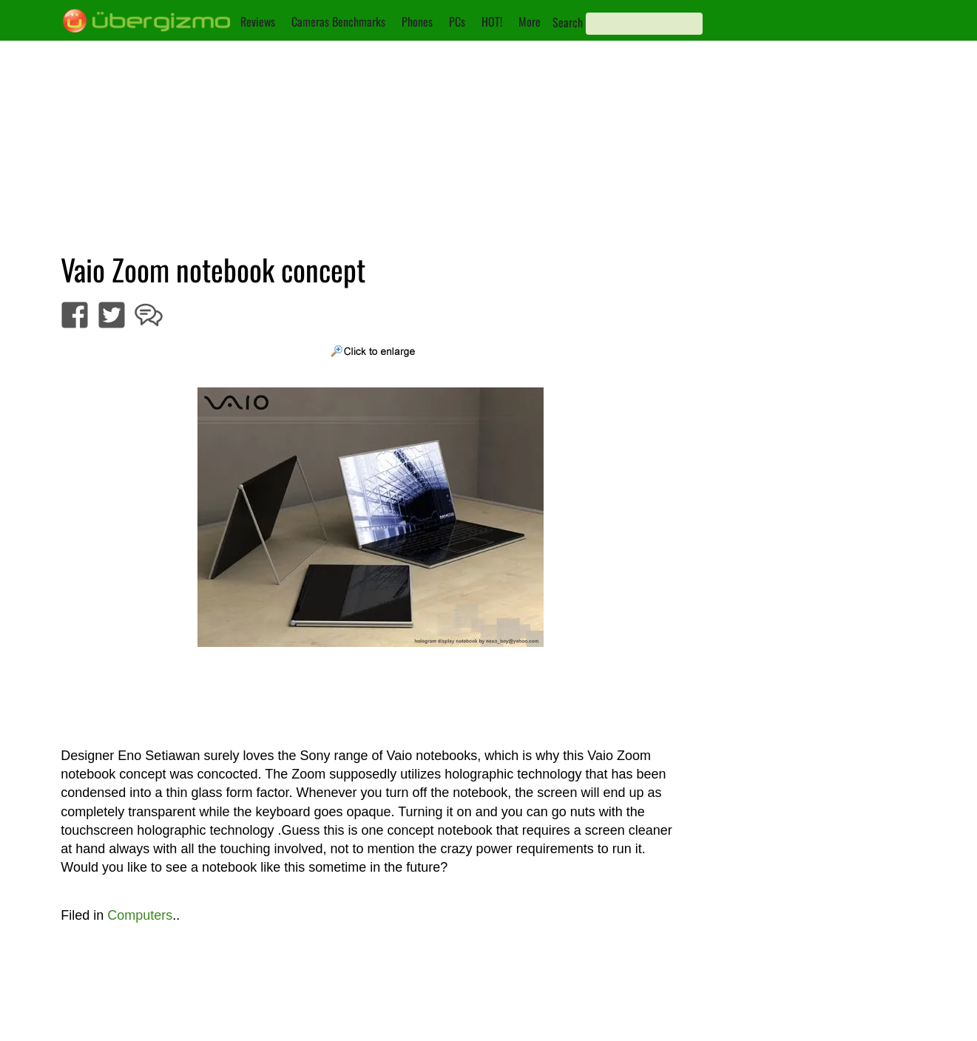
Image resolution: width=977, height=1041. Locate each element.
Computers (139, 915)
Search (567, 22)
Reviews (257, 21)
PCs (457, 21)
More (529, 21)
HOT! (491, 21)
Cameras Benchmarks (338, 21)
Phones (417, 21)
